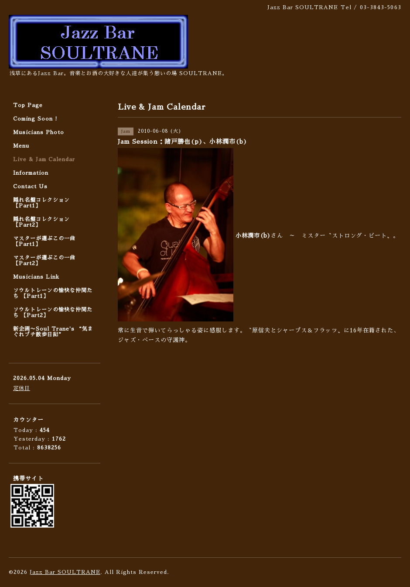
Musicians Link (36, 277)
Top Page (28, 105)
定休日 (21, 388)
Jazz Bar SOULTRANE (65, 572)
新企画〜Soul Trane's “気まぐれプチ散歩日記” (53, 331)
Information (30, 173)
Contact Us (30, 186)
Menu (21, 145)
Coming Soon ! (35, 118)
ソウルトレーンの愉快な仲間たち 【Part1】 (52, 293)
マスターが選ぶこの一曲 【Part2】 (44, 260)
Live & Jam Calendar (44, 159)
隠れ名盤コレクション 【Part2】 (41, 222)
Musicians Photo (38, 132)
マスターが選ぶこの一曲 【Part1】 (44, 241)
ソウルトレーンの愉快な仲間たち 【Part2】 (52, 312)
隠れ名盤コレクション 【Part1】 (41, 202)
